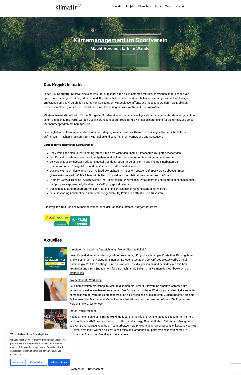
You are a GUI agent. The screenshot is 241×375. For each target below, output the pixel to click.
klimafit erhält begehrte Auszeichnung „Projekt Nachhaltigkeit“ (107, 249)
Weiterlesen (76, 273)
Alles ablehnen (37, 362)
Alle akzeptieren (59, 362)
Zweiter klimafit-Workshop (85, 280)
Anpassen (18, 362)
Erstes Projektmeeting (83, 310)
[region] (40, 349)
